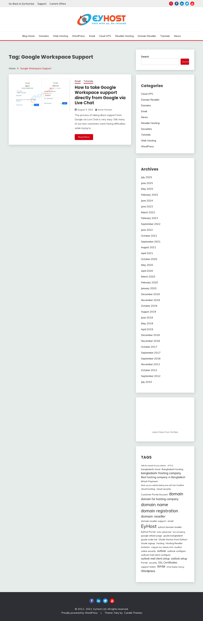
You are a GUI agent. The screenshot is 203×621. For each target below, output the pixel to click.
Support (41, 3)
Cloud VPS (105, 36)
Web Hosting (60, 36)
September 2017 (150, 352)
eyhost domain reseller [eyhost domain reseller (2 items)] (170, 527)
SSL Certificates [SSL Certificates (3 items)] (167, 562)
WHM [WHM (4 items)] (161, 566)
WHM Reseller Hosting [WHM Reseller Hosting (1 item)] (175, 567)
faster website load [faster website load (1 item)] (164, 532)
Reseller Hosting (124, 36)
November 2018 (150, 340)
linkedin (182, 4)
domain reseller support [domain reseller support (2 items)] (153, 521)
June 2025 (147, 183)
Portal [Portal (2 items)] (144, 562)
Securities (146, 128)
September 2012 (150, 376)
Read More (84, 137)
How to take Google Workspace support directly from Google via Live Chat (100, 95)
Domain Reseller (147, 36)
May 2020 (147, 264)
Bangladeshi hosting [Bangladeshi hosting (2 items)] (172, 469)
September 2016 (150, 358)
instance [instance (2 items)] (145, 547)
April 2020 (147, 270)
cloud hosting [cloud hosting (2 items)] (148, 489)
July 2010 (146, 381)
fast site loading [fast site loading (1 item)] (179, 532)
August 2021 (148, 247)
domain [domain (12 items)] (176, 493)
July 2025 (146, 177)
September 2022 (150, 223)
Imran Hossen (105, 109)
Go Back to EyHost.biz (21, 3)
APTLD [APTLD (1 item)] (170, 465)
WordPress (78, 36)
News (177, 36)
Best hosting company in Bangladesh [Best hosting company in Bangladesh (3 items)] (163, 477)
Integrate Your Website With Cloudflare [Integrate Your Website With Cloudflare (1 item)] (166, 547)
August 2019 (148, 311)
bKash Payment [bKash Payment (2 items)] (149, 481)
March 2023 (148, 212)
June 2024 (147, 200)
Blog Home (28, 36)
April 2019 (147, 329)
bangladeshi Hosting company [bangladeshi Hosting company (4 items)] (161, 473)
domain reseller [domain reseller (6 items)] (153, 516)
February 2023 (149, 218)
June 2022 (147, 229)
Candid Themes (133, 612)
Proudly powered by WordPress (79, 612)
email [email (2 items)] (170, 521)
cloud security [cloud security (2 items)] (164, 489)
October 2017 (149, 346)
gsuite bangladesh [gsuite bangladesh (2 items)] (173, 535)
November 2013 (150, 364)
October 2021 (149, 235)
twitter (187, 4)
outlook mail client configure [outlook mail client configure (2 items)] (155, 554)
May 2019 (147, 323)
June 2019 (147, 317)
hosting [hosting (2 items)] (160, 543)
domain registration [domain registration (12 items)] (159, 510)
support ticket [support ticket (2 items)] (148, 566)
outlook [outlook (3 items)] (161, 551)
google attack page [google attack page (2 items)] (151, 535)
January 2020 (149, 288)
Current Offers (58, 3)
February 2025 (149, 194)
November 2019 (150, 300)
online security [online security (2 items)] (148, 551)
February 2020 (149, 282)
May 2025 (147, 188)
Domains (44, 36)
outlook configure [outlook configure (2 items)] (176, 551)
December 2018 (150, 335)
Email (92, 36)
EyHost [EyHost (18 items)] (149, 526)
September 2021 (150, 241)
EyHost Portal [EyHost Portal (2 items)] (148, 531)
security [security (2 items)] (153, 562)
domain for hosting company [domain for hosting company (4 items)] (160, 499)
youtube (192, 4)
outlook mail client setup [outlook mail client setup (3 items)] (155, 558)
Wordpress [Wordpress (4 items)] (148, 571)
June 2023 (147, 206)
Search (145, 56)
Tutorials (165, 36)
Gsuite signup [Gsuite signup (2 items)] (148, 543)
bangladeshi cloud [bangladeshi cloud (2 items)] (150, 469)
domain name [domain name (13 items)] (154, 504)
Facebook (177, 4)
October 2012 (149, 370)
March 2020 (148, 276)
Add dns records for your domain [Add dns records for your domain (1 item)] (153, 465)
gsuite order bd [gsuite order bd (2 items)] (149, 539)
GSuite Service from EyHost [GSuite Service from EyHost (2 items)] (173, 539)
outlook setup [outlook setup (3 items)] (179, 558)
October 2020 (149, 259)
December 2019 (150, 294)
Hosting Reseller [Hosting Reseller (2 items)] (174, 543)
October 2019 (149, 305)
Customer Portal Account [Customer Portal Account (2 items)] (154, 494)
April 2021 (147, 253)
